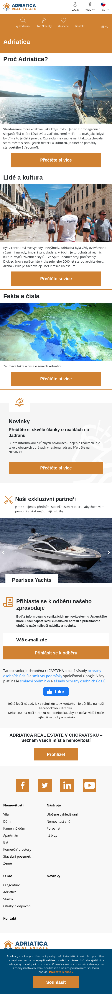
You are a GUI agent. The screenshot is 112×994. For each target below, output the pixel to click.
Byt (5, 842)
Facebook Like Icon (56, 691)
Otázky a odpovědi (17, 906)
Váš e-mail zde (31, 640)
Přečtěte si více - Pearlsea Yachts (56, 552)
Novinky (53, 876)
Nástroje (54, 805)
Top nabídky (44, 26)
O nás (7, 876)
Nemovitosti (13, 805)
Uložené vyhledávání (62, 814)
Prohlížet (56, 754)
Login (75, 9)
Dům (7, 821)
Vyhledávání (23, 26)
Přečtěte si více (56, 160)
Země (7, 863)
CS (103, 9)
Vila (6, 814)
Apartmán (10, 835)
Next (109, 552)
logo (19, 7)
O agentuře (11, 885)
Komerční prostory (17, 849)
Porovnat (53, 828)
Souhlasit (56, 982)
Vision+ (90, 9)
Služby (8, 899)
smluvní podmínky (47, 676)
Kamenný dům (14, 828)
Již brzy (52, 835)
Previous (3, 552)
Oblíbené (63, 26)
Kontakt (80, 26)
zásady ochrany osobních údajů (79, 681)
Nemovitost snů (58, 821)
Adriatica (9, 892)
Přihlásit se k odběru (56, 653)
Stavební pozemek (17, 856)
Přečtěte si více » (61, 972)
